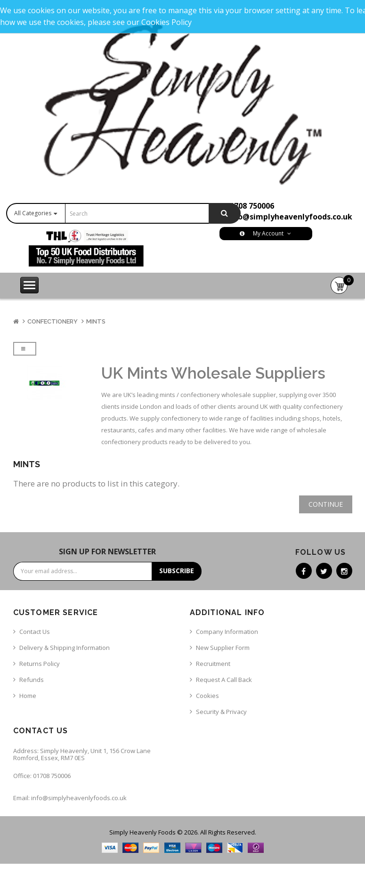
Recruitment (213, 663)
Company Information (227, 631)
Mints (95, 321)
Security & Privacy (221, 711)
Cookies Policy (166, 22)
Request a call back (224, 679)
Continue (325, 504)
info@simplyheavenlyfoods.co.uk (289, 216)
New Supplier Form (223, 647)
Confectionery (52, 321)
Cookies (207, 695)
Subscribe (176, 570)
